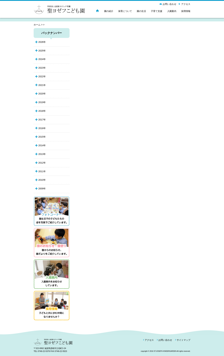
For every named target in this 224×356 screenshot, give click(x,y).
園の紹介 (108, 11)
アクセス (185, 4)
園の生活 (141, 11)
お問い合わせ (169, 4)
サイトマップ (183, 340)
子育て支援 (156, 11)
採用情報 (185, 11)
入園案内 (171, 11)
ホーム (37, 24)
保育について (125, 11)
